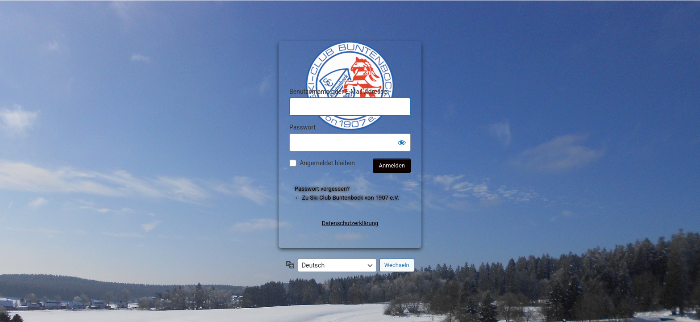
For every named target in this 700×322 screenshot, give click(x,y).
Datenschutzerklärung (350, 223)
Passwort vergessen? (322, 188)
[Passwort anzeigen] (402, 142)
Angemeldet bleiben (327, 163)
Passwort (302, 127)
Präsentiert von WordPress (351, 56)
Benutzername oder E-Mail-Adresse (338, 91)
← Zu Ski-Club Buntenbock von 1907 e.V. (347, 197)
